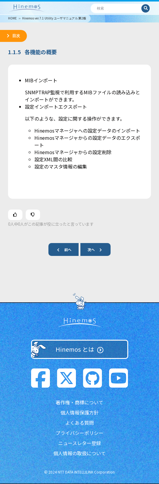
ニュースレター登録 (79, 443)
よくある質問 (79, 422)
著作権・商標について (79, 402)
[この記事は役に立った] (15, 215)
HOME (12, 18)
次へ (97, 249)
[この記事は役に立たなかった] (33, 215)
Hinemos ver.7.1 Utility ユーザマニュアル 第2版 (54, 18)
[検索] (116, 8)
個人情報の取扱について (79, 453)
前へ (61, 249)
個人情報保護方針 (79, 412)
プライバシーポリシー (79, 432)
